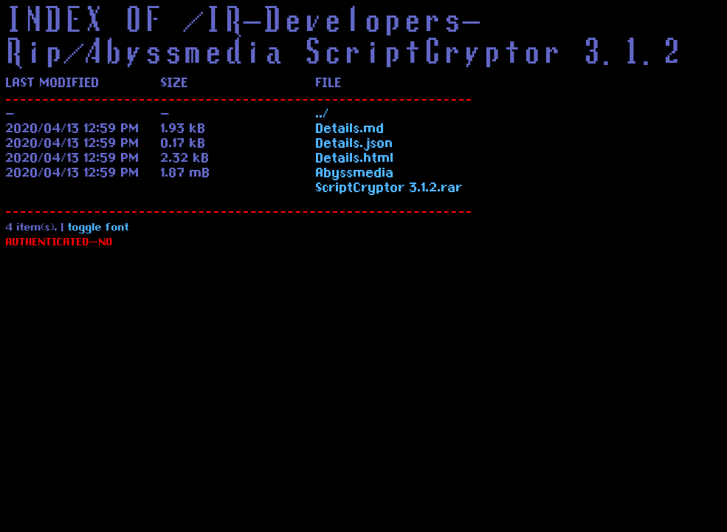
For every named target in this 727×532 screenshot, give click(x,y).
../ (322, 115)
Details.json (354, 144)
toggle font (98, 228)
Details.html (355, 159)
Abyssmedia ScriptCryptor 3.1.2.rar (389, 182)
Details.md (350, 130)
